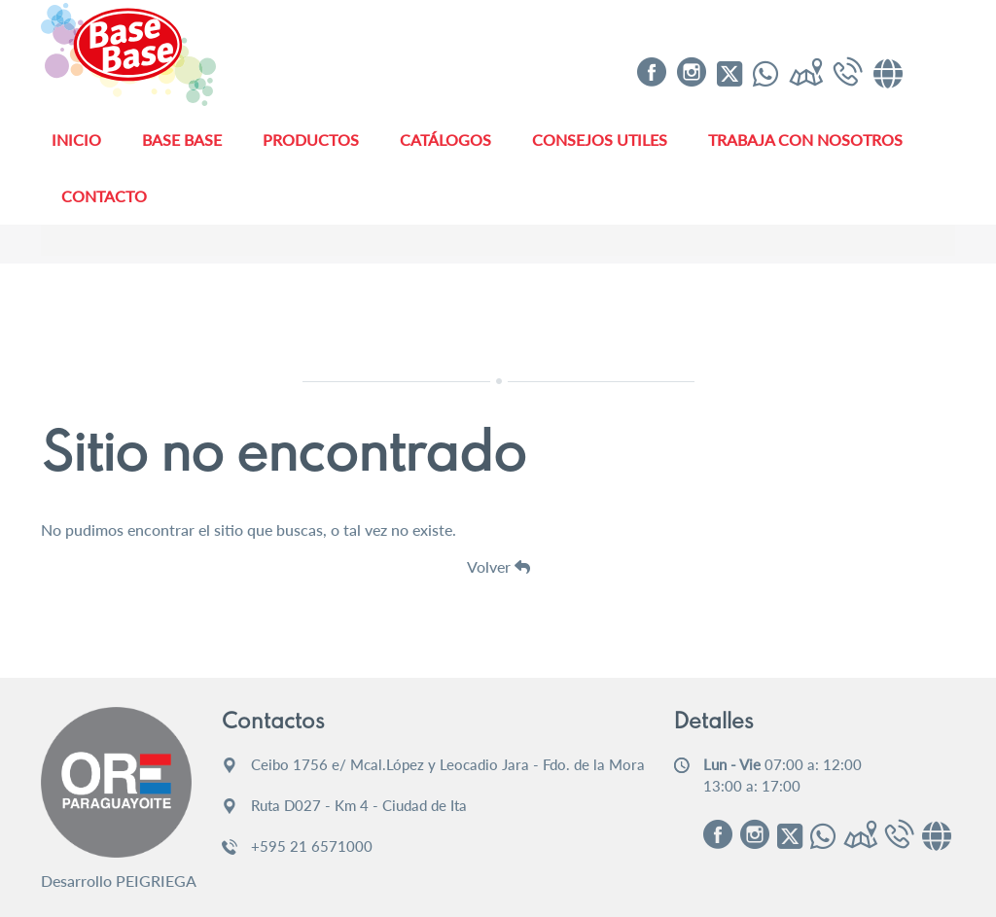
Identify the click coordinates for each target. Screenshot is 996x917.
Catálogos (445, 139)
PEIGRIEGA (156, 880)
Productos (311, 139)
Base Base (182, 139)
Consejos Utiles (599, 139)
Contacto (104, 196)
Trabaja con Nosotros (805, 139)
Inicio (76, 139)
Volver (498, 566)
